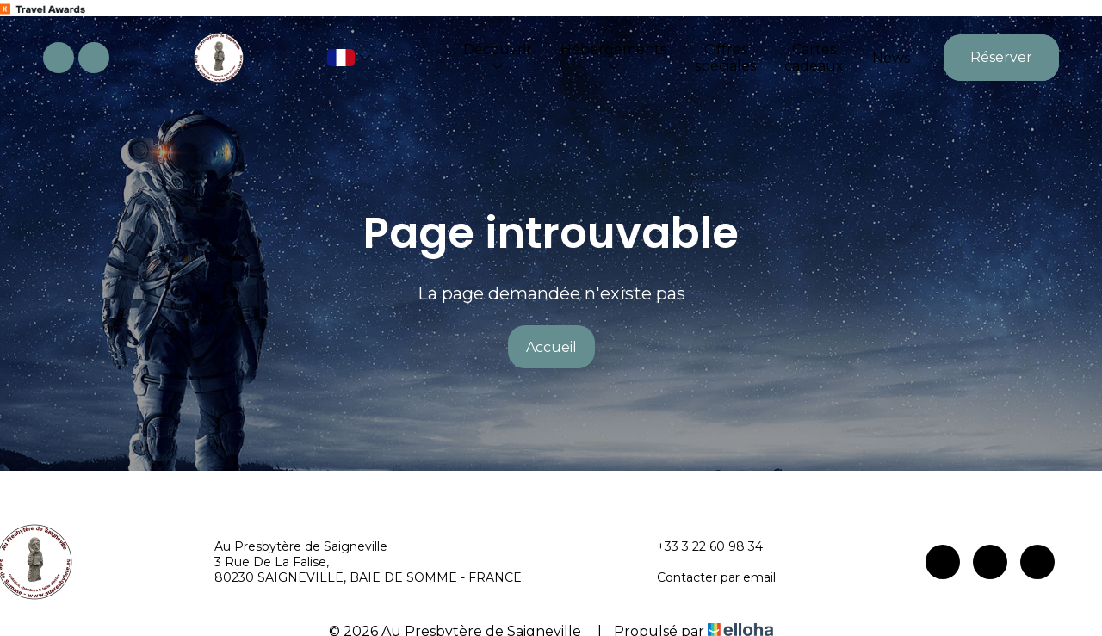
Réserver (1001, 57)
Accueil (551, 347)
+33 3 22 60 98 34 (700, 546)
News (891, 58)
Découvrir (497, 56)
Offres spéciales (725, 57)
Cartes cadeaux (814, 57)
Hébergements (613, 56)
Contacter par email (706, 577)
